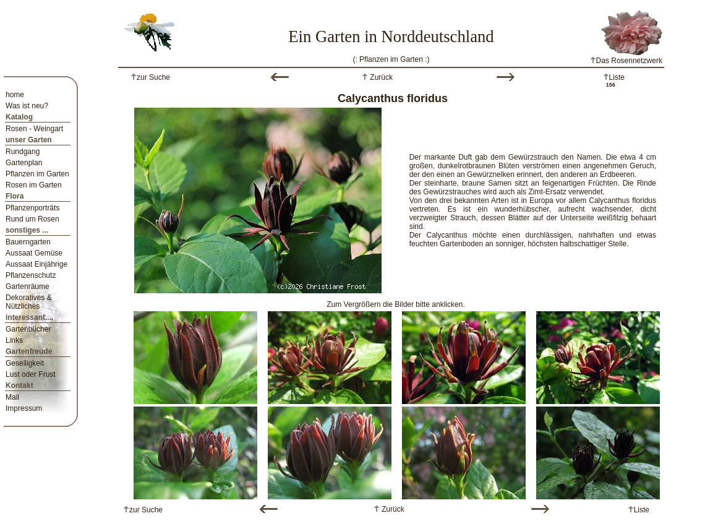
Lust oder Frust (31, 374)
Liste (617, 77)
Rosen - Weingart (34, 128)
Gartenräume (27, 286)
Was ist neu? (27, 105)
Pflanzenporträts (32, 208)
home (15, 94)
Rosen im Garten (34, 185)
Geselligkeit (25, 363)
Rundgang (23, 151)
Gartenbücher (28, 329)
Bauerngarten (28, 242)
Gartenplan (24, 162)
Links (14, 340)
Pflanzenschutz (31, 275)
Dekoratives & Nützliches (29, 302)
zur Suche (153, 77)
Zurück (380, 77)
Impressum (24, 408)
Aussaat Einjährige (36, 264)
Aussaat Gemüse (34, 253)
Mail (12, 397)
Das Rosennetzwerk (626, 60)
